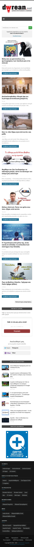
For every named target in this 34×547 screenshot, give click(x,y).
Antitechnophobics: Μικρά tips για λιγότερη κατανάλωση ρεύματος (15, 98)
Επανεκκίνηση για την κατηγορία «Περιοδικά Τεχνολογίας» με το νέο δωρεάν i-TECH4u (20, 403)
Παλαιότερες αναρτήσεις (23, 302)
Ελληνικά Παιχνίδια (8, 504)
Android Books (16, 468)
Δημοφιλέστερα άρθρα (19, 525)
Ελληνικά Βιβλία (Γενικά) (9, 516)
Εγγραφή (17, 331)
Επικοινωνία (28, 540)
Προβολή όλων (17, 36)
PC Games (9, 495)
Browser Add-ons (7, 492)
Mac (4, 495)
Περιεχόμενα (14, 538)
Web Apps (17, 495)
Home (7, 538)
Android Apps (6, 468)
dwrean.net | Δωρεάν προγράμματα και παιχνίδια (19, 543)
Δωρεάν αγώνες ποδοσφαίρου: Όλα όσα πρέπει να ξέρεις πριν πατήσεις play (21, 374)
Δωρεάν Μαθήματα (14, 480)
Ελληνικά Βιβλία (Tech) (17, 513)
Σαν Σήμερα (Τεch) (25, 480)
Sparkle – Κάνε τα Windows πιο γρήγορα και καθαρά (19, 419)
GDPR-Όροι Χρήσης (18, 540)
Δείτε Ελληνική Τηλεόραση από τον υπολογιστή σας (20, 366)
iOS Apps (5, 471)
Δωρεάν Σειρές (7, 528)
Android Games (26, 468)
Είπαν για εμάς (24, 538)
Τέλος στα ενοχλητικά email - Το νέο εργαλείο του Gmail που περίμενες (20, 411)
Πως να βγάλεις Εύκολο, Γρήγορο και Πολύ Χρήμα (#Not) (16, 283)
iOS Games (12, 471)
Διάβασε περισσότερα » (10, 73)
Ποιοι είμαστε (6, 540)
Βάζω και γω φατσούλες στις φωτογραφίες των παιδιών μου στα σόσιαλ (16, 61)
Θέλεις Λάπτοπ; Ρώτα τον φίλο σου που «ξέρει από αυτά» (16, 208)
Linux (26, 492)
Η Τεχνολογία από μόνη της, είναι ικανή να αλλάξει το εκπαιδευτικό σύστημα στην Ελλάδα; (15, 245)
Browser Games (18, 492)
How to (4, 480)
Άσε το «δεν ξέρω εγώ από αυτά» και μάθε (16, 133)
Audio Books (6, 513)
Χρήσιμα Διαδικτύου (17, 531)
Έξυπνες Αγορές (7, 525)
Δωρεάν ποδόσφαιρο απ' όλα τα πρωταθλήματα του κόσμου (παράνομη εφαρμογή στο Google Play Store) (20, 384)
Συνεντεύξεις (6, 531)
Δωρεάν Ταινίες (17, 528)
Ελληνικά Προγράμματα (21, 504)
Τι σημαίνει (6, 483)
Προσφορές (26, 528)
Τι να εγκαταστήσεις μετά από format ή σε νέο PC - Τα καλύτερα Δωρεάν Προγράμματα (19, 394)
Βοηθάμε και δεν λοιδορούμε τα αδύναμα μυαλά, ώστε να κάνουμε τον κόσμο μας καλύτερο (17, 172)
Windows (24, 495)
